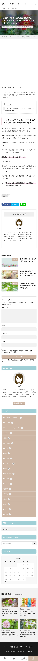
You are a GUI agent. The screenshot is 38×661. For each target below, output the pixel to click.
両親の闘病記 (9, 474)
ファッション (9, 464)
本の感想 (8, 479)
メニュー (14, 658)
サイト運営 (8, 423)
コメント (5, 307)
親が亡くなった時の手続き (13, 418)
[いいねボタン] (4, 195)
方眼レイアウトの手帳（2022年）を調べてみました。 (10, 634)
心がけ (7, 514)
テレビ (7, 509)
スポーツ (8, 433)
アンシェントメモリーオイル (13, 428)
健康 (7, 504)
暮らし (29, 27)
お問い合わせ (14, 8)
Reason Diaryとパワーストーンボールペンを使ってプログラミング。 (28, 273)
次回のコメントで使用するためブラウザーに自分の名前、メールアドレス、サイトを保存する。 (19, 351)
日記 (7, 469)
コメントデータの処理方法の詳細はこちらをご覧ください (18, 361)
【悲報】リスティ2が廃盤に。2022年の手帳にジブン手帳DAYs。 (28, 634)
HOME (5, 37)
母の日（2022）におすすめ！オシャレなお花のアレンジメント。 (28, 613)
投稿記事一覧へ (18, 403)
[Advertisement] (19, 63)
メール (4, 333)
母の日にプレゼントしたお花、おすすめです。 (28, 260)
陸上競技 (8, 458)
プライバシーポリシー (27, 647)
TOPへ (33, 658)
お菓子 (7, 489)
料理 (7, 499)
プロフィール (5, 8)
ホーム (6, 647)
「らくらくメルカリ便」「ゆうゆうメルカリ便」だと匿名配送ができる (18, 109)
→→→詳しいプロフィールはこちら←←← (18, 240)
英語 (7, 438)
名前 (3, 325)
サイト (3, 341)
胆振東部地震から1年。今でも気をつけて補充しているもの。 (28, 285)
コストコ (8, 484)
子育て (7, 494)
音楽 (7, 453)
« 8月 (5, 581)
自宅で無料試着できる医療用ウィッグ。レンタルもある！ (9, 613)
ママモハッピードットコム (24, 651)
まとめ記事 (8, 443)
